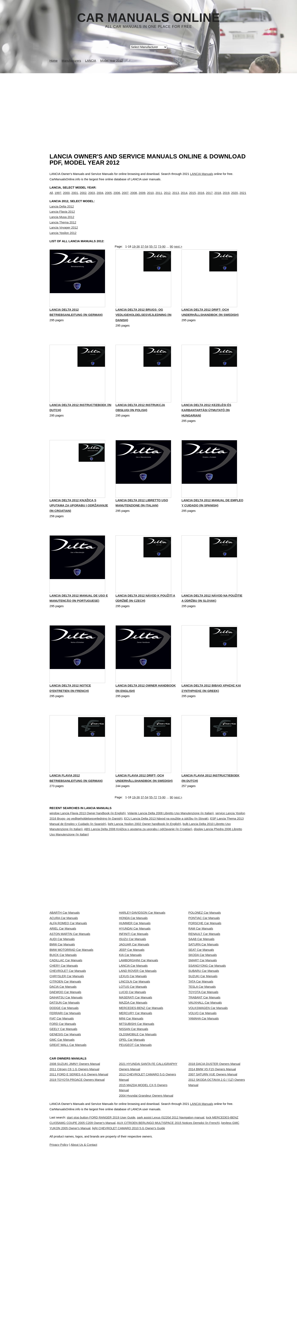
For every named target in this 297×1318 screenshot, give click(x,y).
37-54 (144, 259)
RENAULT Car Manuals (204, 988)
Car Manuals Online (148, 17)
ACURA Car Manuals (64, 961)
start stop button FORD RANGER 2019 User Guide (115, 1297)
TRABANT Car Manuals (204, 1098)
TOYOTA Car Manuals (203, 1089)
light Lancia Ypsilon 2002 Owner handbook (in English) (144, 845)
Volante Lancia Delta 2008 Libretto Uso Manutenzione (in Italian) (170, 835)
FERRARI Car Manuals (65, 1125)
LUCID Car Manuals (132, 1089)
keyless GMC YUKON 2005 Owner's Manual (122, 1308)
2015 (192, 197)
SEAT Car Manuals (201, 1016)
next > (178, 259)
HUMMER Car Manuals (135, 970)
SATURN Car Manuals (203, 1007)
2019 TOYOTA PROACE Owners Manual (77, 1234)
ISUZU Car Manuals (132, 997)
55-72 (153, 259)
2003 (91, 197)
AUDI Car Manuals (62, 997)
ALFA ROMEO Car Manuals (68, 970)
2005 (108, 197)
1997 (57, 197)
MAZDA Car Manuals (133, 1107)
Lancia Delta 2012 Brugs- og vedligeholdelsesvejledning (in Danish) (143, 334)
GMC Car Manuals (62, 1171)
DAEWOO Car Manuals (65, 1089)
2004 (100, 197)
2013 (175, 197)
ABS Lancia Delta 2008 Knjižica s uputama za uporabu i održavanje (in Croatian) (138, 850)
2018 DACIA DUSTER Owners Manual (214, 1206)
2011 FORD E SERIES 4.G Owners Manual (79, 1225)
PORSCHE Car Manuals (204, 970)
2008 (133, 197)
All (51, 197)
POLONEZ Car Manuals (204, 952)
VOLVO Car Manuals (202, 1125)
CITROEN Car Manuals (65, 1071)
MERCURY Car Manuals (135, 1125)
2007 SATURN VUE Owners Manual (212, 1225)
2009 (142, 197)
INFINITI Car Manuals (133, 988)
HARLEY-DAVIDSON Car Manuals (142, 952)
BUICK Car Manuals (63, 1025)
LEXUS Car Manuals (133, 1061)
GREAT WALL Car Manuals (68, 1180)
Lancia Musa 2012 (62, 225)
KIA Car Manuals (130, 1025)
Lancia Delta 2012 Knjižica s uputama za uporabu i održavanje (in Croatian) (79, 526)
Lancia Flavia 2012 (62, 220)
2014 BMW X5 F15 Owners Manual (212, 1216)
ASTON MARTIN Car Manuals (70, 988)
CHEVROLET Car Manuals (68, 1052)
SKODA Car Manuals (202, 1025)
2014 (184, 197)
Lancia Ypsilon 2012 (63, 241)
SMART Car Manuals (202, 1034)
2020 (234, 197)
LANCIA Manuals (201, 174)
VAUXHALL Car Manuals (205, 1107)
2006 (116, 197)
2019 (226, 197)
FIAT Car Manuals (62, 1134)
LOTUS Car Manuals (133, 1080)
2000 (66, 197)
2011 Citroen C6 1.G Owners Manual (74, 1216)
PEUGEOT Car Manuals (135, 1180)
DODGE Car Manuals (64, 1116)
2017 (209, 197)
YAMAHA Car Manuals (203, 1134)
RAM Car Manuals (200, 979)
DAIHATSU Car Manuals (66, 1098)
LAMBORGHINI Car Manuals (138, 1034)
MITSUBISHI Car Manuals (136, 1144)
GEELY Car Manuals (63, 1153)
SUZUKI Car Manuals (202, 1061)
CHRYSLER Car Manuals (67, 1061)
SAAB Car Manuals (201, 997)
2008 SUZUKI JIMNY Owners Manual (75, 1206)
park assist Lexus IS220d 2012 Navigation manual (194, 1297)
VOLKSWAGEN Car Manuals (208, 1116)
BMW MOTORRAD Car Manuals (71, 1016)
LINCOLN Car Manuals (134, 1071)
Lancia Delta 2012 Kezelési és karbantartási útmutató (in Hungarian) (206, 430)
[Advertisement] (148, 104)
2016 (200, 197)
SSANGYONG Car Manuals (207, 1043)
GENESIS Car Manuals (65, 1162)
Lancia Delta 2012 (62, 215)
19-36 (136, 259)
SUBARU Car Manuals (203, 1052)
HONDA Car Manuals (133, 961)
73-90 (162, 259)
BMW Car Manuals (62, 1007)
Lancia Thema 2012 (63, 230)
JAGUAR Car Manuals (134, 1007)
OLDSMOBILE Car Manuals (138, 1162)
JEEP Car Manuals (132, 1016)
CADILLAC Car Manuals (66, 1034)
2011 (159, 197)
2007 (125, 197)
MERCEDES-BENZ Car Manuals (141, 1116)
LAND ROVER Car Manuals (138, 1052)
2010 (150, 197)
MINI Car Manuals (131, 1134)
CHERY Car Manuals (64, 1043)
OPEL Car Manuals (132, 1171)
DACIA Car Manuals (63, 1080)
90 (171, 259)
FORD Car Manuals (63, 1144)
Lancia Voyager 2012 (64, 236)
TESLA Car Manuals (202, 1080)
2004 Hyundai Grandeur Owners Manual (146, 1250)
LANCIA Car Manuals (133, 1043)
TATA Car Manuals (200, 1071)
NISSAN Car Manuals (133, 1153)
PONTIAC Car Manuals (204, 961)
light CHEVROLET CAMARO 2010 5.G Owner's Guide (199, 1308)
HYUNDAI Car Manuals (135, 979)
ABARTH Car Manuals (65, 952)
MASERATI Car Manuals (135, 1098)
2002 (83, 197)
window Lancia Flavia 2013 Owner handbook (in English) (88, 835)
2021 (242, 197)
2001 (74, 197)
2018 (217, 197)
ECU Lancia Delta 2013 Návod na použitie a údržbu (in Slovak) (166, 840)
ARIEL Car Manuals (63, 979)
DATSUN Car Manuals (65, 1107)
